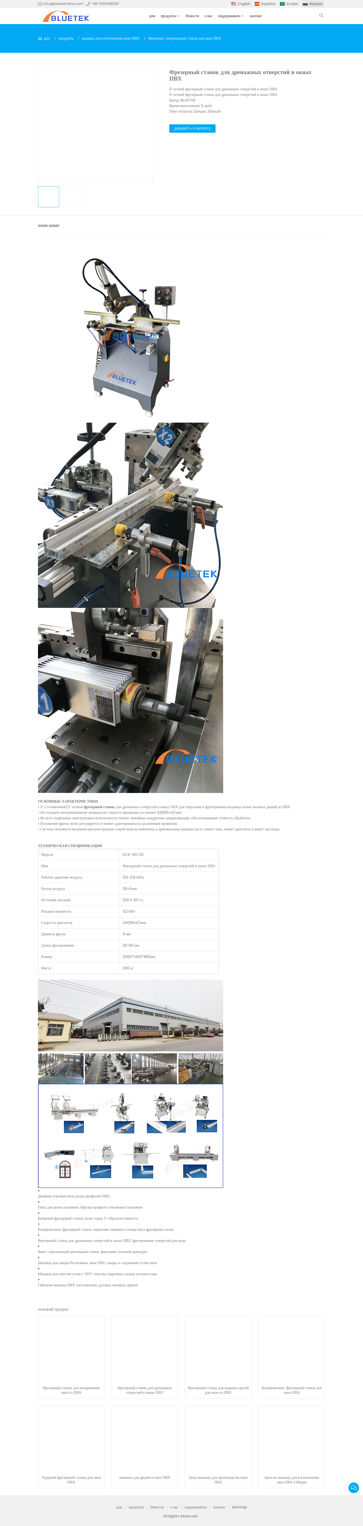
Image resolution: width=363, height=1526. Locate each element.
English (244, 3)
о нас (209, 16)
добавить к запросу (192, 128)
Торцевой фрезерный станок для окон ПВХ (71, 1480)
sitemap (239, 1507)
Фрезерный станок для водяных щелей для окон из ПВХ (218, 1390)
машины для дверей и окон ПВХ (144, 1477)
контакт (256, 16)
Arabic (292, 3)
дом (152, 16)
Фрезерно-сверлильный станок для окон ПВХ (184, 38)
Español (268, 3)
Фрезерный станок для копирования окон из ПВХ (71, 1390)
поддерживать (229, 16)
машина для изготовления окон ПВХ (110, 38)
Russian (316, 3)
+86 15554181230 (105, 3)
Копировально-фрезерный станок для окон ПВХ (292, 1390)
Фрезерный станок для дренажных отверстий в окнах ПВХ (144, 1390)
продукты (168, 16)
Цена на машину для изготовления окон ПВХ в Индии (292, 1480)
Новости (192, 16)
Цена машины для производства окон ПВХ (218, 1480)
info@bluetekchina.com (64, 3)
